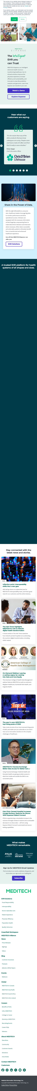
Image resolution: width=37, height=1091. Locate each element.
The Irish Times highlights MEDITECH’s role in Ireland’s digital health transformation (13, 629)
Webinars (4, 977)
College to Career (7, 1015)
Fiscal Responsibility (8, 902)
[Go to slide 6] (27, 170)
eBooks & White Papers (8, 968)
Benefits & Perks (6, 1007)
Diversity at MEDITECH (8, 1019)
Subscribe (18, 878)
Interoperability (6, 906)
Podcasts (4, 964)
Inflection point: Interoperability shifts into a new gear (14, 585)
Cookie (26, 6)
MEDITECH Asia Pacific (8, 990)
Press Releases (6, 943)
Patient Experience (7, 915)
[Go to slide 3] (17, 170)
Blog (3, 956)
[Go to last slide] (1, 145)
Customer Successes (8, 960)
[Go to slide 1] (10, 170)
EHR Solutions (14, 244)
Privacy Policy (13, 1085)
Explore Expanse (18, 97)
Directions (5, 1053)
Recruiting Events (7, 1023)
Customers (5, 1065)
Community (5, 1044)
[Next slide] (35, 145)
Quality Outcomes (7, 927)
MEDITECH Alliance (8, 935)
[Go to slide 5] (24, 170)
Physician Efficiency (7, 919)
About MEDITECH (8, 1036)
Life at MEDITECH (7, 1011)
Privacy (5, 7)
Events (4, 973)
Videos (4, 951)
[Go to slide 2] (14, 170)
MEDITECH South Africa (8, 994)
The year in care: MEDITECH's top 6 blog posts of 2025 (14, 723)
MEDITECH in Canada (8, 986)
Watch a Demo (18, 91)
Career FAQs (5, 1027)
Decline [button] (23, 19)
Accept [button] (14, 19)
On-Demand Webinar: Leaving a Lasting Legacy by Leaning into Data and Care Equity (14, 675)
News (3, 939)
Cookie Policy (5, 1085)
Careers (4, 1003)
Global (3, 982)
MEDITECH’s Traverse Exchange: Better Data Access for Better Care (15, 768)
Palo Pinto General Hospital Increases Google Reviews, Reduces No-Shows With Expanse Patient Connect (17, 813)
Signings (4, 947)
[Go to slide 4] (20, 170)
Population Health (7, 923)
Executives (5, 1040)
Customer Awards (7, 1048)
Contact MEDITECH (8, 1062)
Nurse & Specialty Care (8, 911)
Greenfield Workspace (9, 932)
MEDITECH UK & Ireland (9, 998)
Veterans (4, 1031)
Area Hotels (5, 1057)
